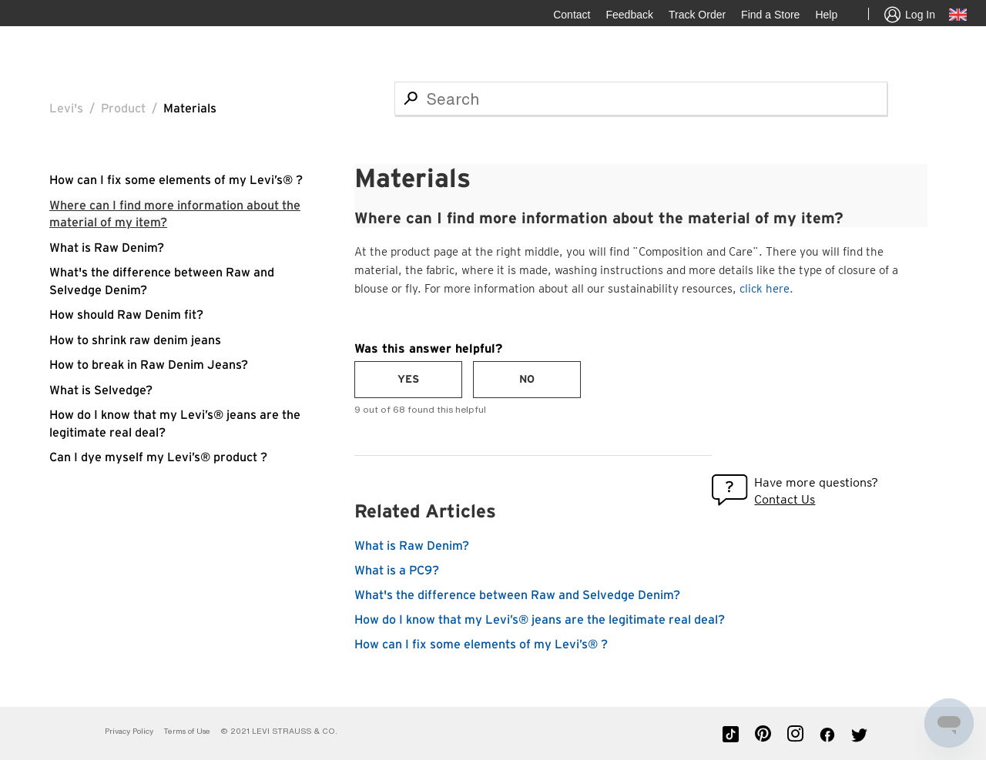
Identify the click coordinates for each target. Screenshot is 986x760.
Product (123, 108)
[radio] (408, 379)
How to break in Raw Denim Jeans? (148, 365)
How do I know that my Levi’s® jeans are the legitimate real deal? (539, 620)
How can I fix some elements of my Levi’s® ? (176, 180)
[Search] (640, 99)
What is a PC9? (396, 570)
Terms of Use (186, 731)
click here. (766, 289)
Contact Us (784, 499)
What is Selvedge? (101, 390)
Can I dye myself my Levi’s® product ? (158, 457)
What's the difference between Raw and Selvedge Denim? (517, 595)
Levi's (66, 108)
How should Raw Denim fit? (126, 315)
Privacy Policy (129, 731)
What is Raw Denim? (106, 248)
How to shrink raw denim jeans (135, 340)
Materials (189, 108)
